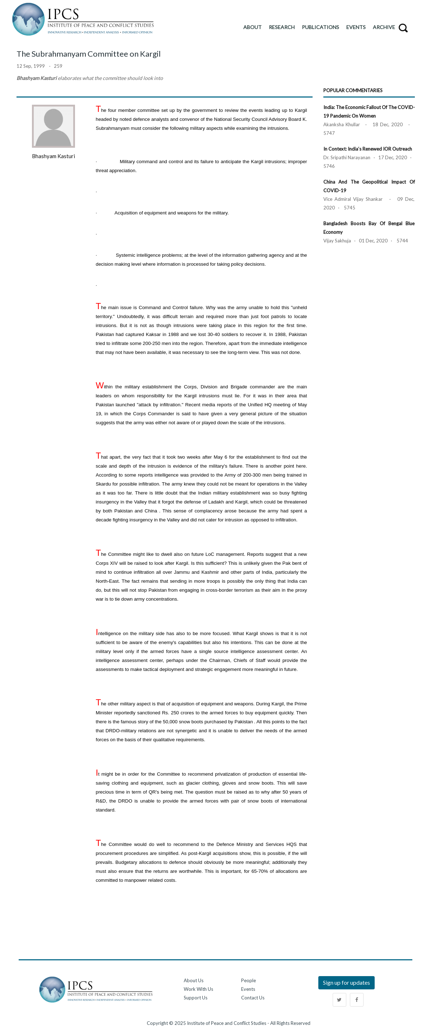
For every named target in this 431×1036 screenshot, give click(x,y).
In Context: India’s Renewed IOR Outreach (367, 149)
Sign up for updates (346, 982)
